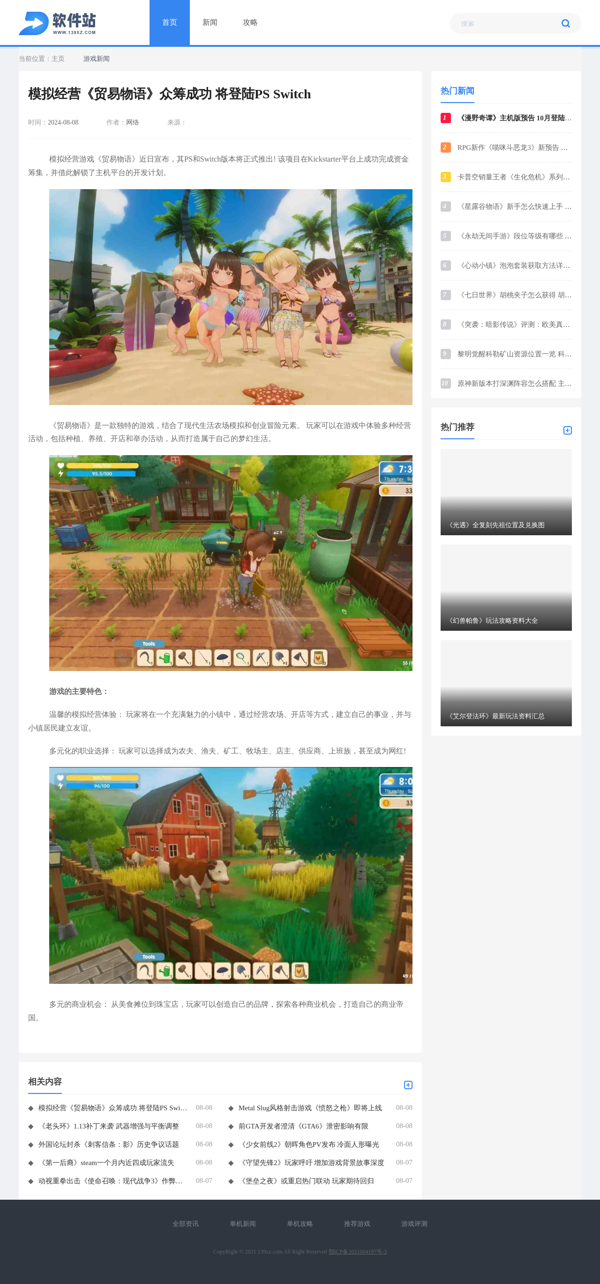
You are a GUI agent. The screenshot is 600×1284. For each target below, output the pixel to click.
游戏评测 (414, 1223)
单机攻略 (300, 1223)
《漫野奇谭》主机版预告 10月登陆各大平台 (525, 118)
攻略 (250, 22)
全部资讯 (185, 1223)
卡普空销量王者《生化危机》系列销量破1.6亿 (529, 177)
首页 (169, 22)
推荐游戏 (357, 1223)
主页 (58, 58)
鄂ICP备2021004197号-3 (358, 1251)
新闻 (210, 22)
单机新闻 (243, 1223)
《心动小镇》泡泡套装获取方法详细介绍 (521, 265)
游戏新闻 (96, 58)
